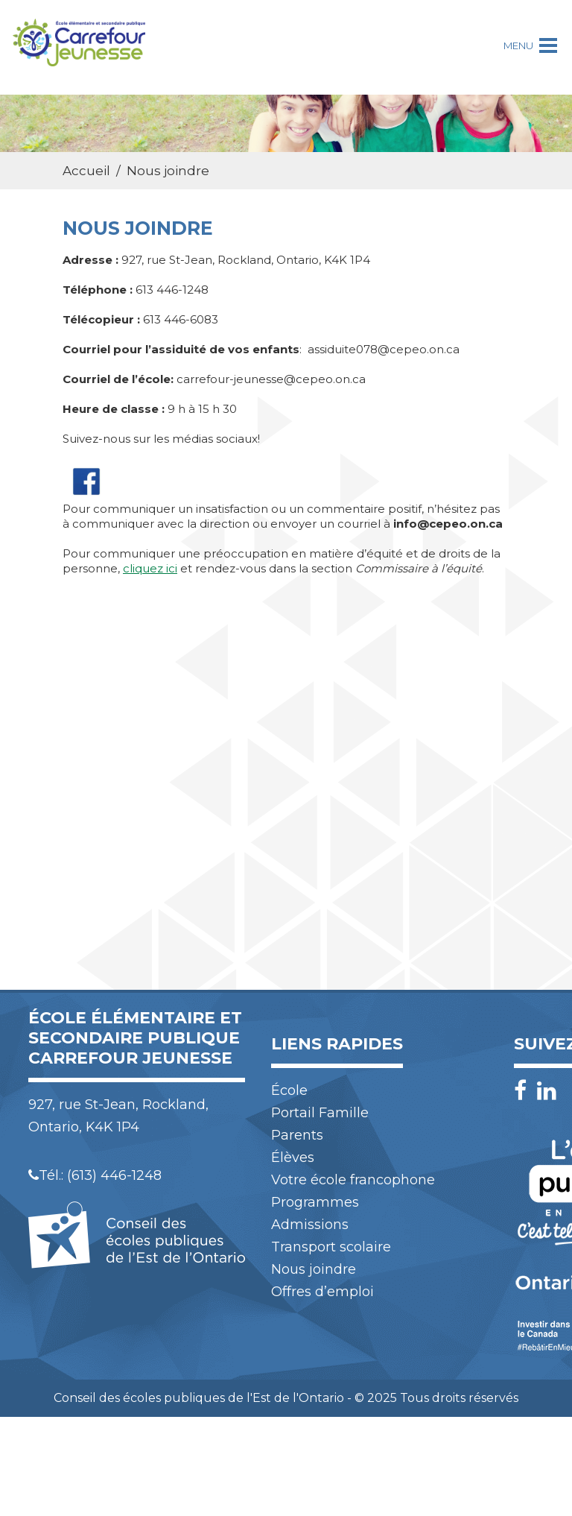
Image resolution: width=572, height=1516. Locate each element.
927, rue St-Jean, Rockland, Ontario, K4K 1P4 (118, 1115)
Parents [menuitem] (297, 1135)
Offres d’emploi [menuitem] (322, 1291)
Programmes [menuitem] (315, 1202)
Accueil (86, 170)
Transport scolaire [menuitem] (331, 1247)
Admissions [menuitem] (310, 1224)
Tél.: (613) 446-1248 (95, 1175)
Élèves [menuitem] (292, 1157)
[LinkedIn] (546, 1091)
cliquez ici (150, 568)
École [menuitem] (289, 1090)
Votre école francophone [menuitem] (353, 1180)
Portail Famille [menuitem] (320, 1113)
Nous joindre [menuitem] (313, 1269)
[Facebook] (524, 1091)
